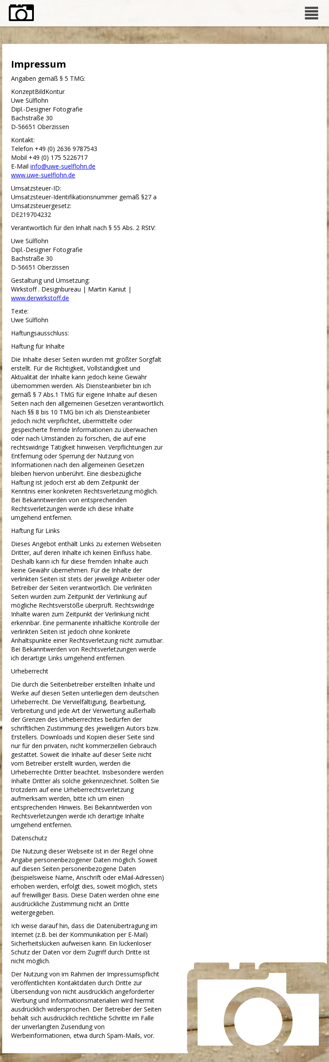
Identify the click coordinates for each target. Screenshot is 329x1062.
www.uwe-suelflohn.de (43, 175)
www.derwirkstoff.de (40, 298)
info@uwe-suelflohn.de (62, 166)
